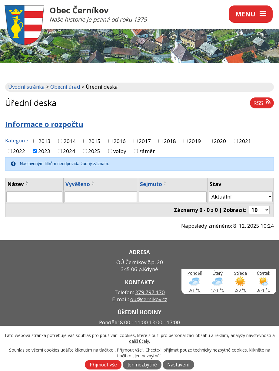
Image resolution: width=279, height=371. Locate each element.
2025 (94, 151)
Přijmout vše (103, 365)
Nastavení (178, 365)
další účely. (139, 341)
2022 (19, 151)
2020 (220, 141)
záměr (147, 151)
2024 (69, 151)
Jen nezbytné (142, 365)
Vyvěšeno (77, 184)
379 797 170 (150, 292)
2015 (94, 141)
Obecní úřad (65, 86)
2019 (195, 141)
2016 (120, 141)
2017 (145, 141)
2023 (44, 151)
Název (15, 184)
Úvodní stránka (26, 86)
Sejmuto (151, 184)
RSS (261, 103)
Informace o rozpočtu (44, 124)
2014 (70, 141)
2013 (44, 141)
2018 (170, 141)
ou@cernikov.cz (148, 299)
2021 (245, 141)
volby (119, 151)
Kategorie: (17, 140)
